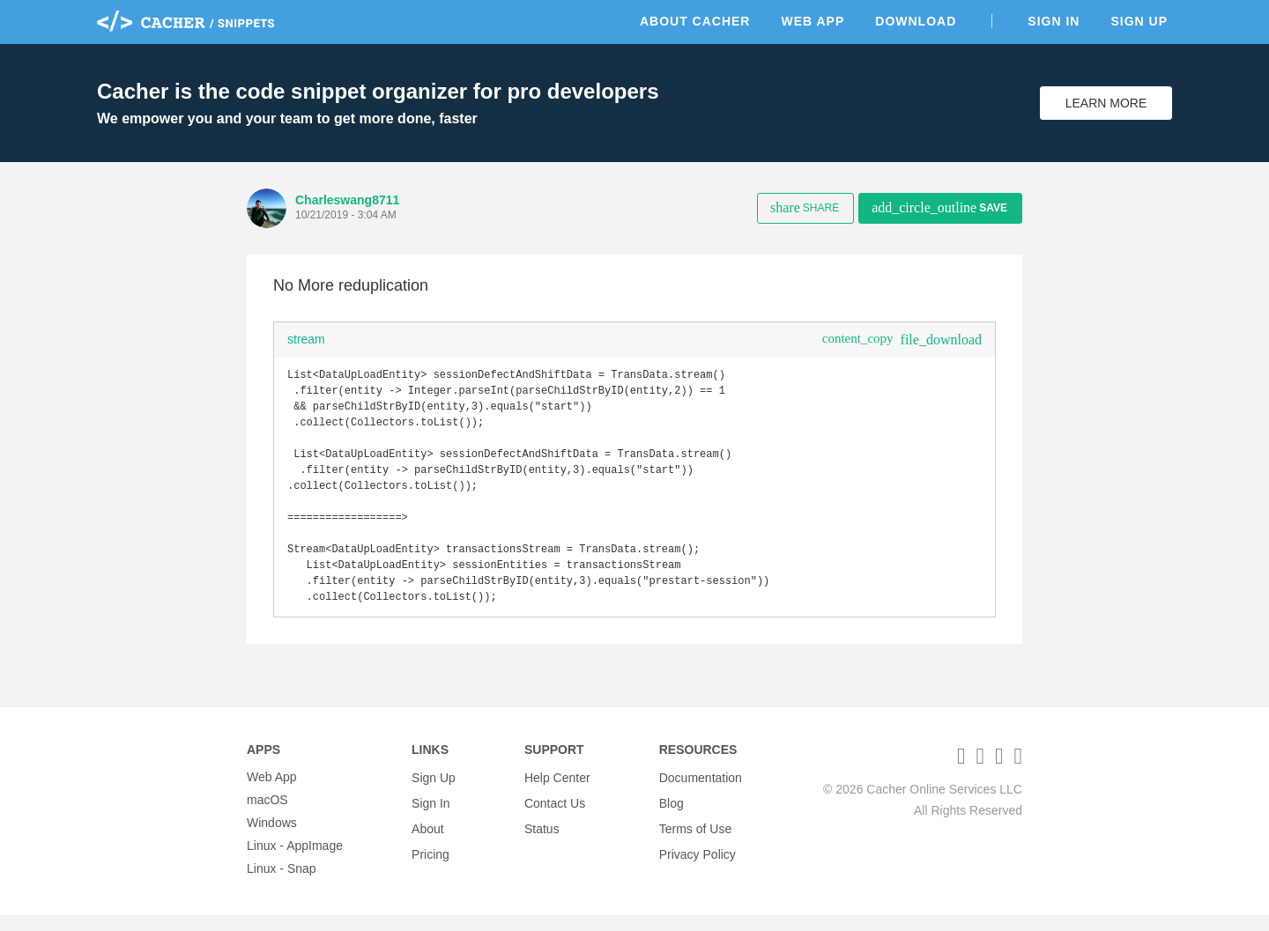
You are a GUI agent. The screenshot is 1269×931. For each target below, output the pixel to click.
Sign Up (1139, 21)
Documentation (700, 793)
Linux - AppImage (295, 861)
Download (915, 21)
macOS (267, 816)
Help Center (557, 793)
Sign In (1054, 21)
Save (939, 207)
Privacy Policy (697, 861)
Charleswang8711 (347, 200)
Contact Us (554, 816)
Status (542, 838)
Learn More (1106, 103)
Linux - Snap (281, 884)
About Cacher (695, 21)
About (428, 838)
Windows (272, 838)
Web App (812, 21)
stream (306, 339)
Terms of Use (695, 838)
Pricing (430, 861)
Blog (671, 816)
